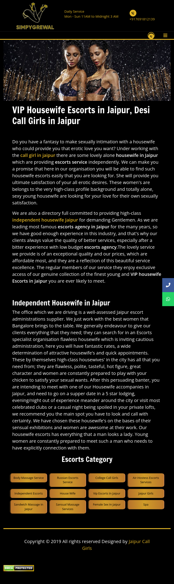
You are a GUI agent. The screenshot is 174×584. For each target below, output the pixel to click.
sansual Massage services (67, 506)
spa (145, 504)
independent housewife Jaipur (45, 220)
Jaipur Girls (145, 493)
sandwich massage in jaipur (28, 506)
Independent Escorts (28, 493)
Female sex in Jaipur (107, 504)
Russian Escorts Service (67, 480)
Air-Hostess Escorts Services (146, 480)
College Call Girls (106, 478)
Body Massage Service (29, 478)
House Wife (67, 493)
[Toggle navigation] (165, 35)
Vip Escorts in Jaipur (106, 493)
